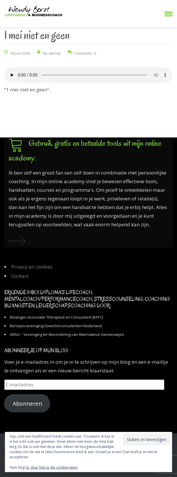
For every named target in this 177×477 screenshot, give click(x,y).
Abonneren (27, 403)
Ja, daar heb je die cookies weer (52, 467)
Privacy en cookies (31, 266)
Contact (20, 276)
